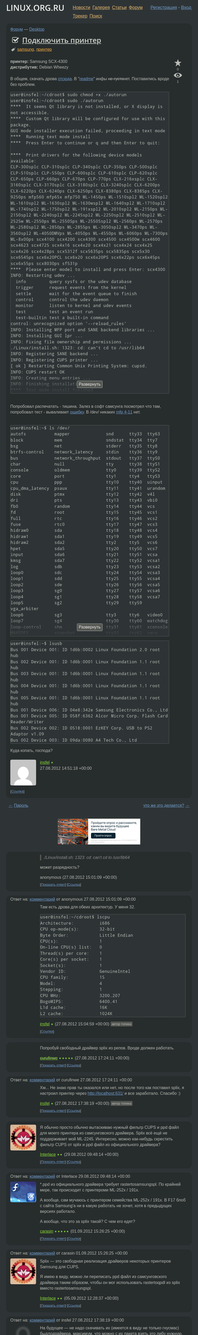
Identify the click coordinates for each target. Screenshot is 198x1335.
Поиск (95, 16)
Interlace (48, 1154)
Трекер (80, 16)
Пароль (21, 805)
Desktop (37, 29)
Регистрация (164, 7)
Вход (186, 7)
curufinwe (48, 1058)
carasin (46, 1231)
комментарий (42, 899)
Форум (136, 7)
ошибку (77, 412)
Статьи (119, 7)
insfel (45, 762)
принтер (44, 49)
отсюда (65, 79)
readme (86, 79)
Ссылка (17, 791)
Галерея (101, 7)
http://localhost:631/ (105, 1093)
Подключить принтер (61, 40)
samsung (25, 49)
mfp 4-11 (124, 412)
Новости (81, 7)
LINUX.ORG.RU (35, 7)
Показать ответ (53, 884)
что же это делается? (163, 805)
